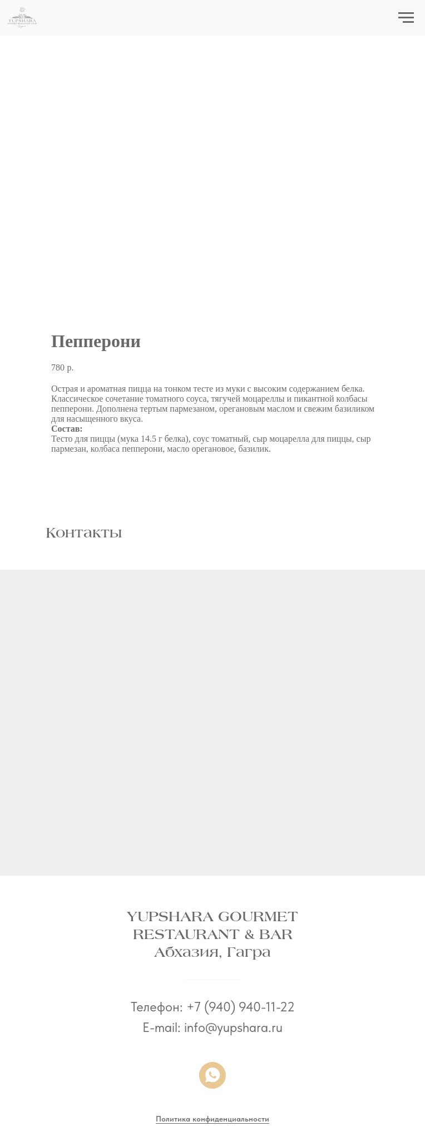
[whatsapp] (212, 1075)
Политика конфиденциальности (212, 1118)
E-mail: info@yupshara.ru (212, 1027)
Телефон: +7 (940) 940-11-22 (213, 1007)
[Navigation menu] (406, 17)
